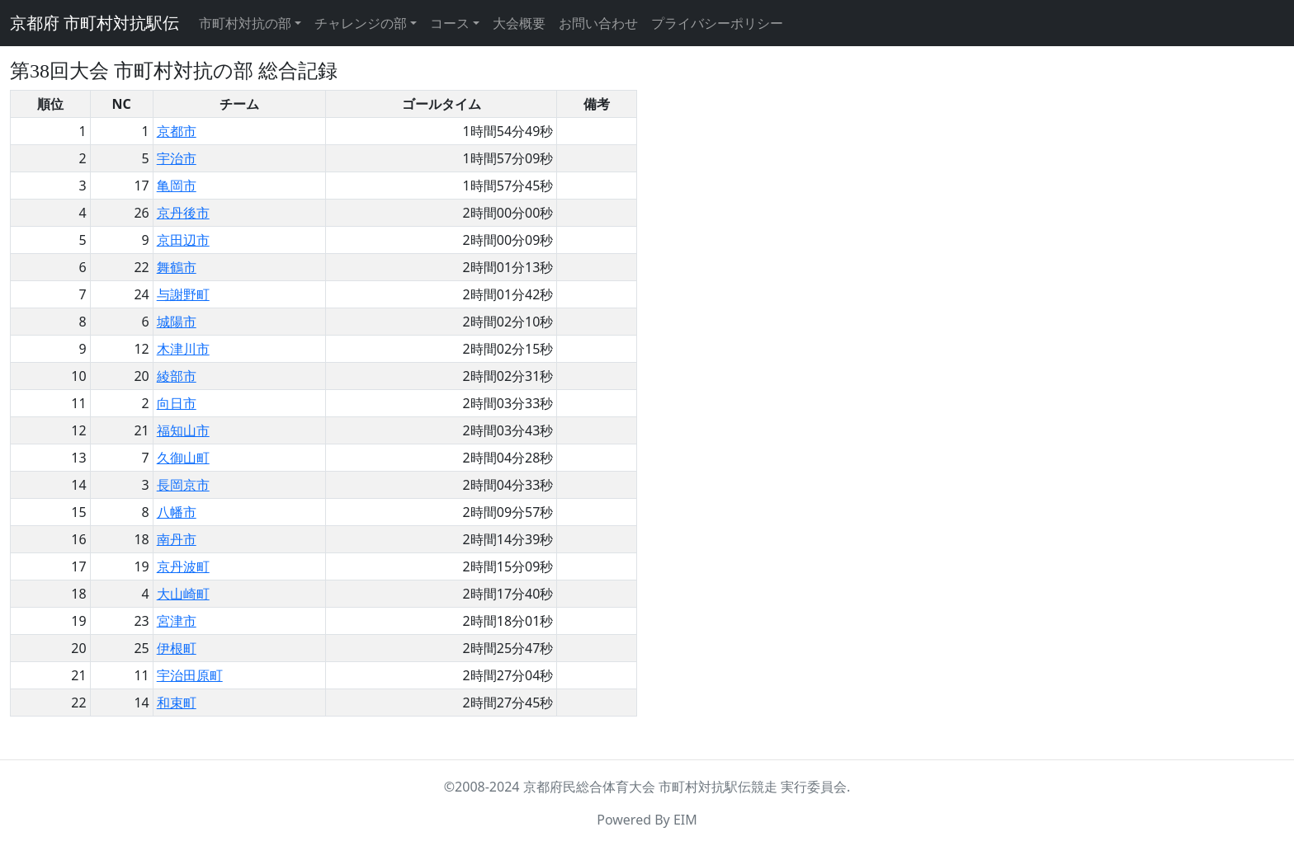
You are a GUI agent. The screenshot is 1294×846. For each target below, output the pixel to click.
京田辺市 (183, 240)
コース (450, 23)
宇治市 (176, 158)
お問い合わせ (598, 23)
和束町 (176, 702)
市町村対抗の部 (245, 23)
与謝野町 (183, 294)
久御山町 (183, 458)
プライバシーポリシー (717, 23)
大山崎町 (183, 594)
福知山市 (183, 430)
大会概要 (519, 23)
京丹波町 (183, 566)
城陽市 (176, 322)
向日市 (176, 403)
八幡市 (176, 512)
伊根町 (176, 648)
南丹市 (176, 539)
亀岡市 (176, 185)
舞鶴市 (176, 267)
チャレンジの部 (360, 23)
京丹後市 (183, 213)
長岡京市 (183, 485)
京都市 (176, 131)
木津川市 (183, 349)
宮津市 (176, 621)
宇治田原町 (190, 675)
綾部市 (176, 376)
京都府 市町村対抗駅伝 (94, 23)
